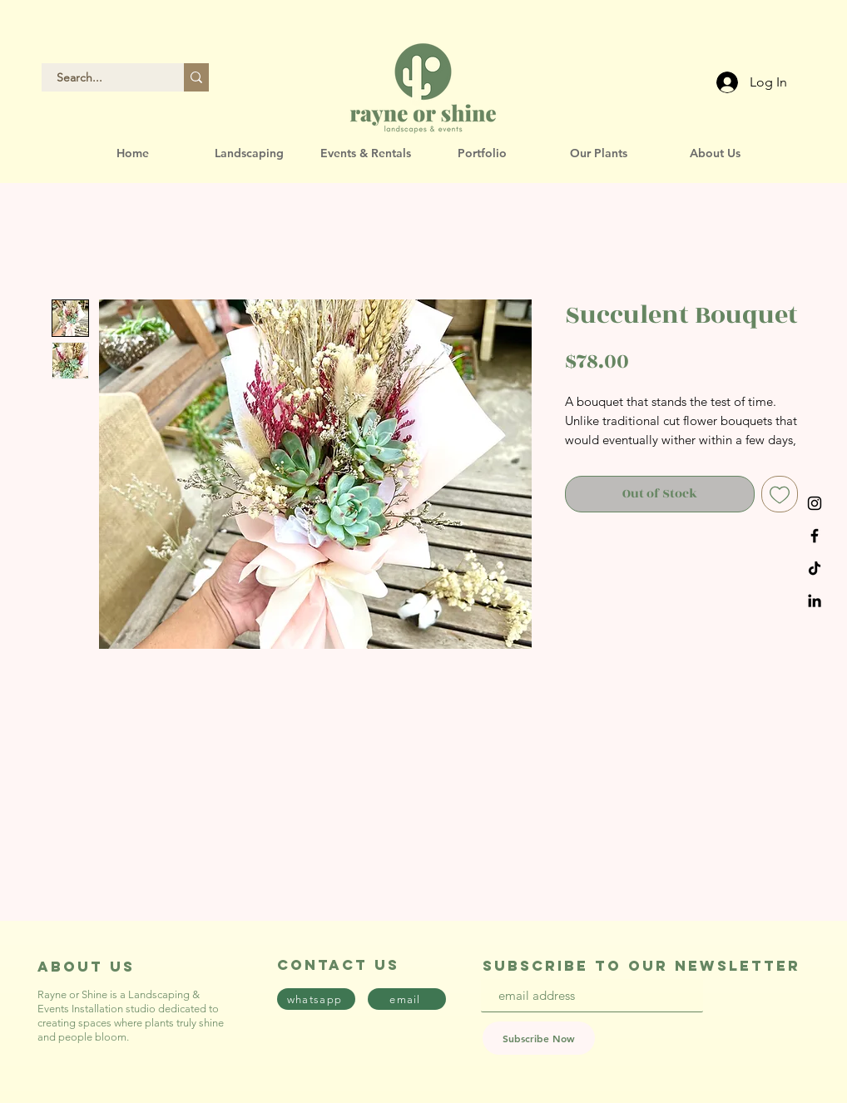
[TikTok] (814, 568)
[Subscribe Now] (539, 1038)
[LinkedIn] (814, 600)
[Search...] (103, 77)
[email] (407, 999)
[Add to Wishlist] (779, 494)
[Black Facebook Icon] (814, 536)
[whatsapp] (316, 999)
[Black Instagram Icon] (814, 503)
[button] (249, 153)
